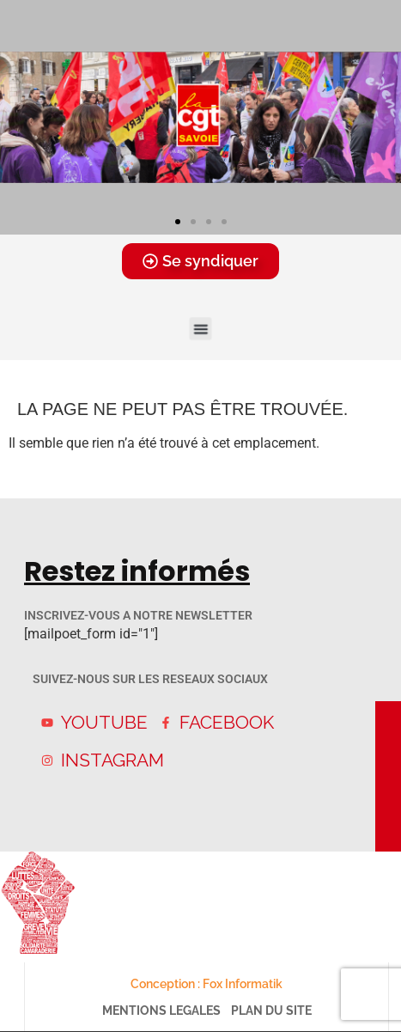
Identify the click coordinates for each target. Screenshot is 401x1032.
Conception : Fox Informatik (207, 984)
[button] (177, 221)
